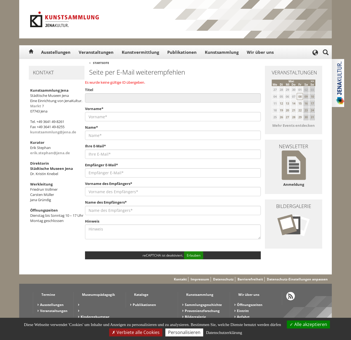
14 (293, 103)
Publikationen (182, 52)
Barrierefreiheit (250, 279)
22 (300, 110)
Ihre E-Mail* (95, 146)
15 (300, 103)
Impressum (200, 279)
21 (293, 110)
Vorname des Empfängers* (108, 184)
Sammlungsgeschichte (203, 304)
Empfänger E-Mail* (101, 165)
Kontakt (180, 279)
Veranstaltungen (96, 52)
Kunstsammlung (222, 52)
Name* (91, 127)
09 (306, 96)
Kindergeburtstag (95, 316)
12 (281, 103)
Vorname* (94, 109)
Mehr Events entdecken (293, 125)
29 (300, 117)
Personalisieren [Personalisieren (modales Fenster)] (184, 332)
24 (312, 110)
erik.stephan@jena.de (50, 152)
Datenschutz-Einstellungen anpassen (297, 279)
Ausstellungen (55, 52)
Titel (89, 90)
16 (306, 103)
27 (287, 117)
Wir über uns (260, 52)
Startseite (101, 63)
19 (281, 110)
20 (287, 110)
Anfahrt (243, 316)
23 (306, 110)
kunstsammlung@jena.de (53, 132)
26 (281, 117)
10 (312, 96)
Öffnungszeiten (249, 304)
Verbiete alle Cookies (136, 332)
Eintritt (243, 310)
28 (293, 117)
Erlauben (193, 255)
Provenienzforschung (202, 310)
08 (300, 96)
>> (312, 81)
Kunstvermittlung (140, 52)
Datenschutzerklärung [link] (224, 332)
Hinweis (92, 221)
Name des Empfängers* (106, 202)
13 (287, 103)
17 (312, 103)
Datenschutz (223, 279)
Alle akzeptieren (308, 324)
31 (312, 117)
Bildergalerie (195, 316)
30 (306, 117)
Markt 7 (37, 105)
